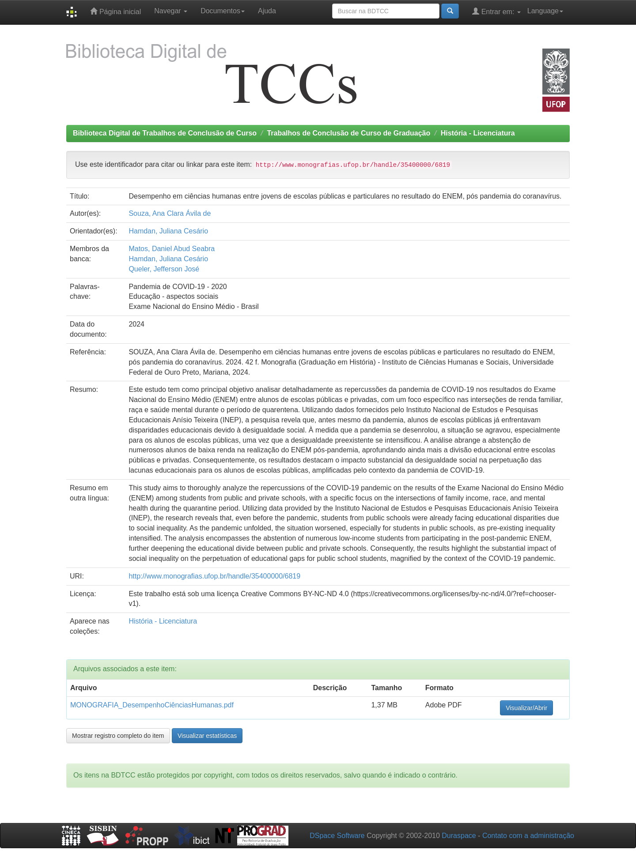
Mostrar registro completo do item (118, 735)
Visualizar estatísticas (207, 735)
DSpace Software (337, 835)
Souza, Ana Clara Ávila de (170, 213)
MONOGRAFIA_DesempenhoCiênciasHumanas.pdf (152, 705)
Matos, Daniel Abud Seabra (172, 248)
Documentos (223, 11)
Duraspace (459, 835)
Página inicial (115, 11)
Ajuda (267, 11)
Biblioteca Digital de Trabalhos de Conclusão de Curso (165, 133)
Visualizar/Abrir (526, 707)
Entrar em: (496, 11)
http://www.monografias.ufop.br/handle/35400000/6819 (214, 576)
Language (545, 11)
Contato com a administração (528, 835)
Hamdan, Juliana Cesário (168, 231)
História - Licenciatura (478, 133)
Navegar (170, 11)
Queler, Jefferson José (164, 269)
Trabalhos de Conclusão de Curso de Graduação (348, 133)
